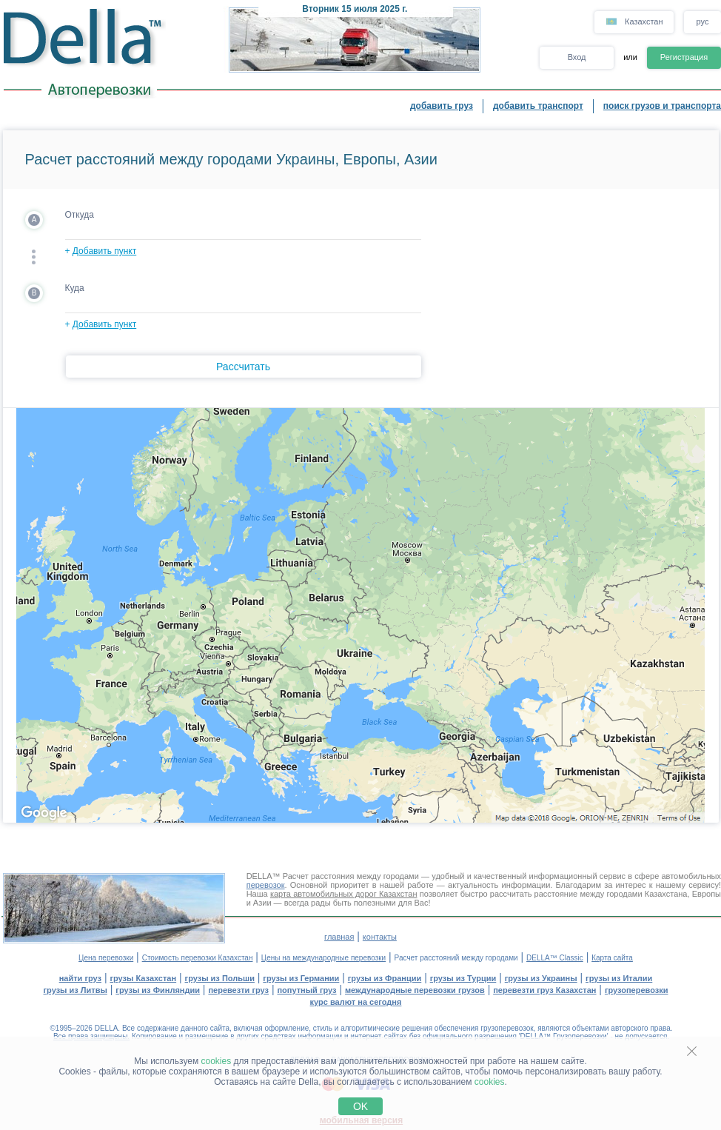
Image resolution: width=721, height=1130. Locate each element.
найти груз (80, 978)
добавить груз (441, 106)
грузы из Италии (619, 978)
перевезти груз (238, 990)
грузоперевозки (636, 990)
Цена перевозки (105, 958)
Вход (577, 57)
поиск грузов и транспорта (662, 106)
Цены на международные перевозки (323, 958)
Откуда (80, 215)
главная (339, 936)
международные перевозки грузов (415, 990)
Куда (74, 288)
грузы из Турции (463, 978)
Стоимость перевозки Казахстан (197, 958)
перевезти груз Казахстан (544, 990)
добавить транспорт (538, 106)
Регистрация (684, 57)
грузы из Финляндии (157, 990)
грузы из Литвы (75, 990)
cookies (216, 1061)
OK (360, 1106)
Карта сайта (612, 958)
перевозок (266, 884)
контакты (380, 936)
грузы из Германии (301, 978)
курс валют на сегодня (356, 1001)
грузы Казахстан (143, 978)
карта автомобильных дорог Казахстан (343, 893)
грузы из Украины (541, 978)
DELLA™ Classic (554, 958)
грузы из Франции (385, 978)
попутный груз (306, 990)
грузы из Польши (220, 978)
